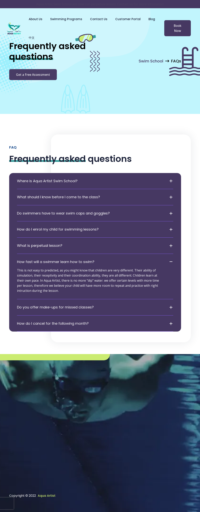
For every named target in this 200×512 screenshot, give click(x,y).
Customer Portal (128, 19)
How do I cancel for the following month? (53, 323)
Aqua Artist (46, 495)
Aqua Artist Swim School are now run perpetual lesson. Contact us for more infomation (100, 4)
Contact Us (98, 19)
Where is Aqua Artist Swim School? (47, 181)
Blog (151, 19)
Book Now (177, 28)
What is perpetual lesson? (39, 245)
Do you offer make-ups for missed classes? (55, 307)
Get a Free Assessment (33, 75)
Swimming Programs (66, 19)
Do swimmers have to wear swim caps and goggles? (63, 213)
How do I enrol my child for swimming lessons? (58, 229)
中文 (32, 38)
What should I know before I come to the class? (58, 197)
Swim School (151, 61)
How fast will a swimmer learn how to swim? (55, 262)
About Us (35, 19)
